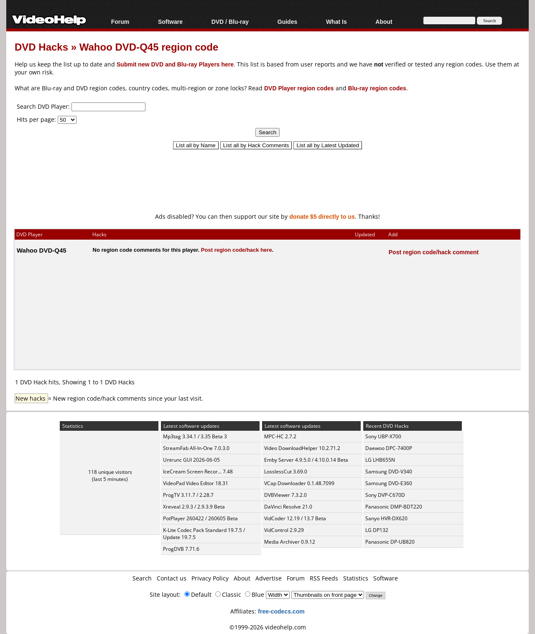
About (383, 22)
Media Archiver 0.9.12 (289, 541)
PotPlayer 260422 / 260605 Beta (200, 518)
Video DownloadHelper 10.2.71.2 (302, 448)
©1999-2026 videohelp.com (267, 627)
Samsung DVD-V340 (388, 471)
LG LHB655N (380, 459)
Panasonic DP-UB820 (390, 541)
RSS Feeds (324, 578)
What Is (336, 22)
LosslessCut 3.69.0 (285, 471)
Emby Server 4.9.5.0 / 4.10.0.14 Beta (306, 459)
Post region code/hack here (236, 249)
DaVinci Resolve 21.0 (288, 506)
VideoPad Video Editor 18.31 (195, 483)
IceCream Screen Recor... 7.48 (198, 471)
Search (142, 578)
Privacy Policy (210, 578)
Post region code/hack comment (434, 252)
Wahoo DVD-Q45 (41, 250)
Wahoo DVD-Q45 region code (148, 47)
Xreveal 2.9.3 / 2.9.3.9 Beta (194, 506)
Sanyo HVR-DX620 (386, 518)
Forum (120, 22)
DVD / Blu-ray (230, 22)
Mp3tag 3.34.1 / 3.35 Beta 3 (195, 436)
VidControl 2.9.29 (284, 530)
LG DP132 (376, 530)
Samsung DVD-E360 (388, 483)
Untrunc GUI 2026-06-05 (191, 459)
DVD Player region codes (299, 88)
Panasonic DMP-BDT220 (393, 506)
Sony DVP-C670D (385, 495)
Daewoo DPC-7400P (388, 448)
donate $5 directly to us (321, 216)
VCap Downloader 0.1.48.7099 (299, 483)
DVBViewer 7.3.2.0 (285, 495)
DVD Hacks (41, 47)
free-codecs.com (281, 611)
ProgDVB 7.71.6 (181, 548)
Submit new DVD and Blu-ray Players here (175, 64)
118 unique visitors (110, 472)
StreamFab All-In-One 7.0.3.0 (196, 448)
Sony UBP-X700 (383, 436)
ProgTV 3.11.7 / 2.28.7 (188, 495)
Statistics (355, 578)
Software (170, 22)
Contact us (171, 578)
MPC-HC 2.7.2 (280, 436)
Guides (287, 22)
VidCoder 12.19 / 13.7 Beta (295, 518)
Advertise (268, 578)
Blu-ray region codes (377, 88)
